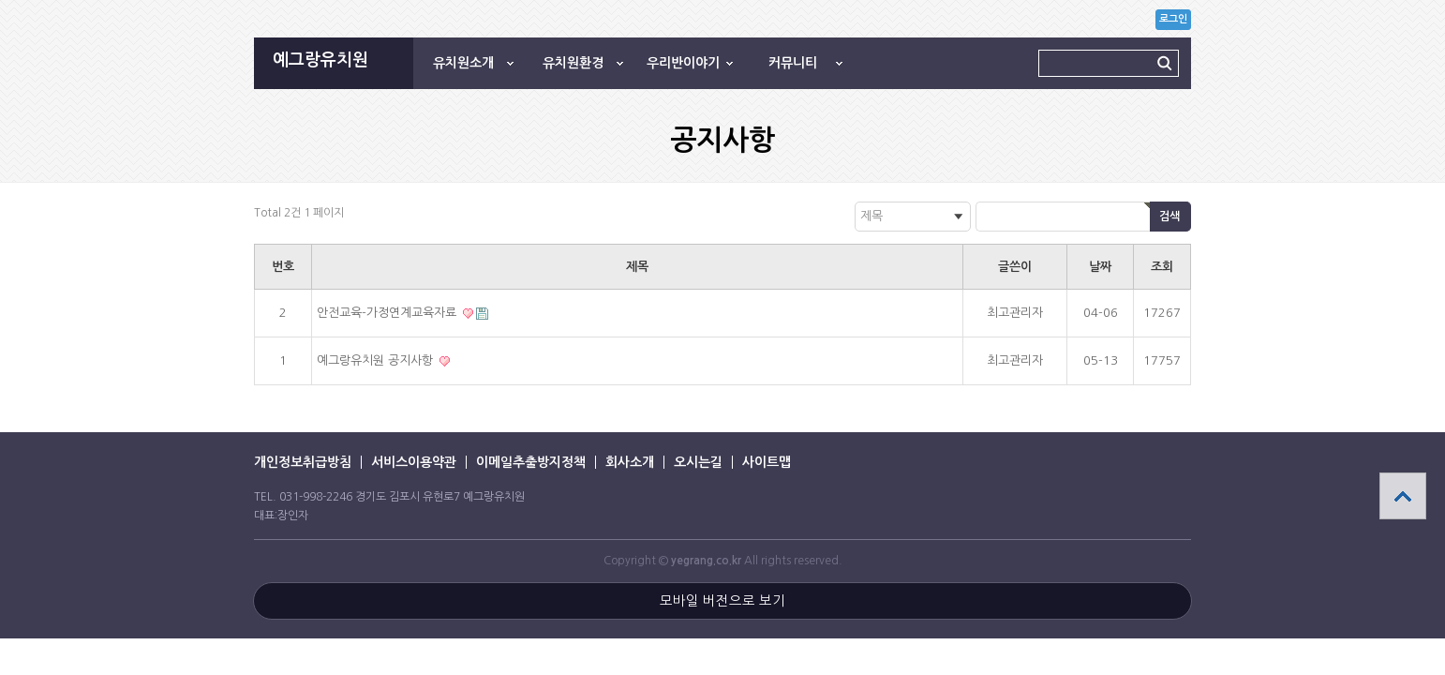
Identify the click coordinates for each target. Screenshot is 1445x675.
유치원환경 (573, 62)
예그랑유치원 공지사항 (377, 360)
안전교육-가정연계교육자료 (388, 313)
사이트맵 (766, 462)
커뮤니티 (792, 62)
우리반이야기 (683, 62)
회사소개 (629, 462)
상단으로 (1402, 495)
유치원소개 (463, 62)
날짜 (1100, 267)
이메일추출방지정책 (531, 462)
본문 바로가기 (0, 0)
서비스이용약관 (413, 462)
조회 (1162, 267)
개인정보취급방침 (302, 462)
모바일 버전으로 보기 (722, 601)
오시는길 (698, 462)
